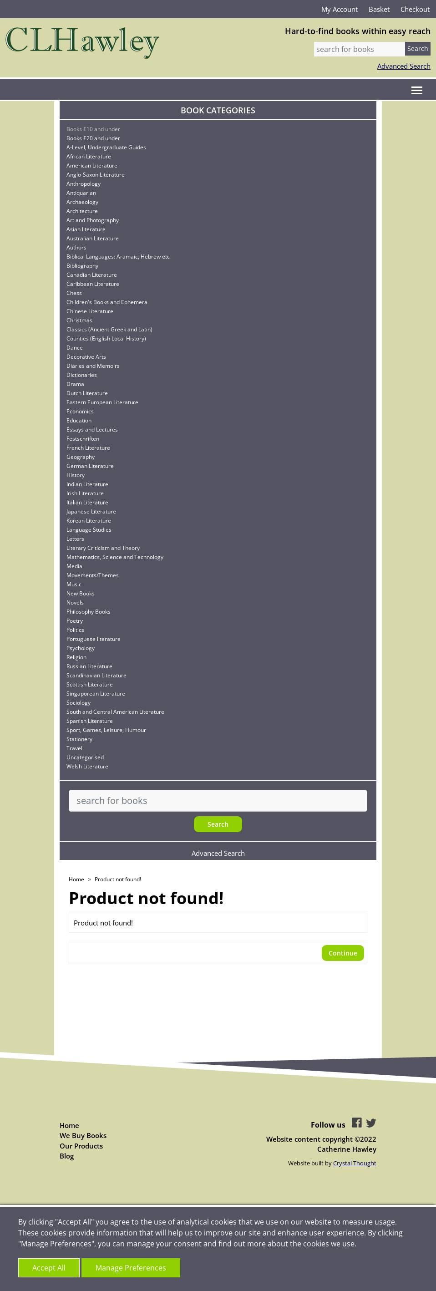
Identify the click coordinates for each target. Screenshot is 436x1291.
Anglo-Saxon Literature (95, 174)
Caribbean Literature (92, 284)
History (75, 475)
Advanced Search (404, 66)
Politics (75, 630)
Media (74, 566)
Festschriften (82, 438)
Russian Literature (89, 666)
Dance (74, 347)
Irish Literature (85, 493)
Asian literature (86, 229)
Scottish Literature (89, 684)
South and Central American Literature (115, 712)
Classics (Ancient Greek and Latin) (109, 329)
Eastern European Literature (102, 402)
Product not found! (118, 879)
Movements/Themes (92, 575)
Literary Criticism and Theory (103, 548)
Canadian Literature (91, 275)
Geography (80, 457)
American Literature (91, 165)
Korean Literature (88, 520)
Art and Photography (92, 220)
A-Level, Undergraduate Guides (106, 147)
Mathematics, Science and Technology (114, 557)
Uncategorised (85, 757)
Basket (379, 9)
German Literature (90, 466)
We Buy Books (83, 1135)
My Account (339, 9)
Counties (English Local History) (106, 338)
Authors (76, 247)
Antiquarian (81, 193)
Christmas (79, 320)
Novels (75, 602)
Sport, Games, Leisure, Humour (106, 730)
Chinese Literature (89, 311)
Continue (343, 953)
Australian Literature (92, 238)
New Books (80, 593)
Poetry (74, 621)
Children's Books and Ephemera (106, 302)
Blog (67, 1155)
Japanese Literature (91, 511)
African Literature (88, 156)
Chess (74, 293)
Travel (74, 748)
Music (73, 584)
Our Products (81, 1145)
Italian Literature (87, 502)
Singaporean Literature (95, 693)
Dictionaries (81, 375)
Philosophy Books (88, 611)
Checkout (415, 9)
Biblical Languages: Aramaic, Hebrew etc (118, 256)
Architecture (82, 211)
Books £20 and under (93, 138)
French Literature (88, 448)
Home (76, 879)
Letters (75, 539)
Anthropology (83, 184)
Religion (76, 657)
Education (78, 420)
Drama (75, 384)
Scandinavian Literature (96, 675)
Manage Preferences (131, 1268)
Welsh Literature (87, 766)
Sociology (78, 702)
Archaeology (82, 202)
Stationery (79, 739)
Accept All (49, 1268)
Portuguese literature (93, 639)
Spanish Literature (89, 721)
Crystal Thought (354, 1163)
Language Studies (89, 530)
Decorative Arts (86, 357)
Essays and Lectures (92, 429)
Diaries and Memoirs (93, 366)
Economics (80, 411)
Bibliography (82, 265)
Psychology (80, 648)
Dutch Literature (87, 393)
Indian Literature (87, 484)
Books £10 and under (93, 129)
